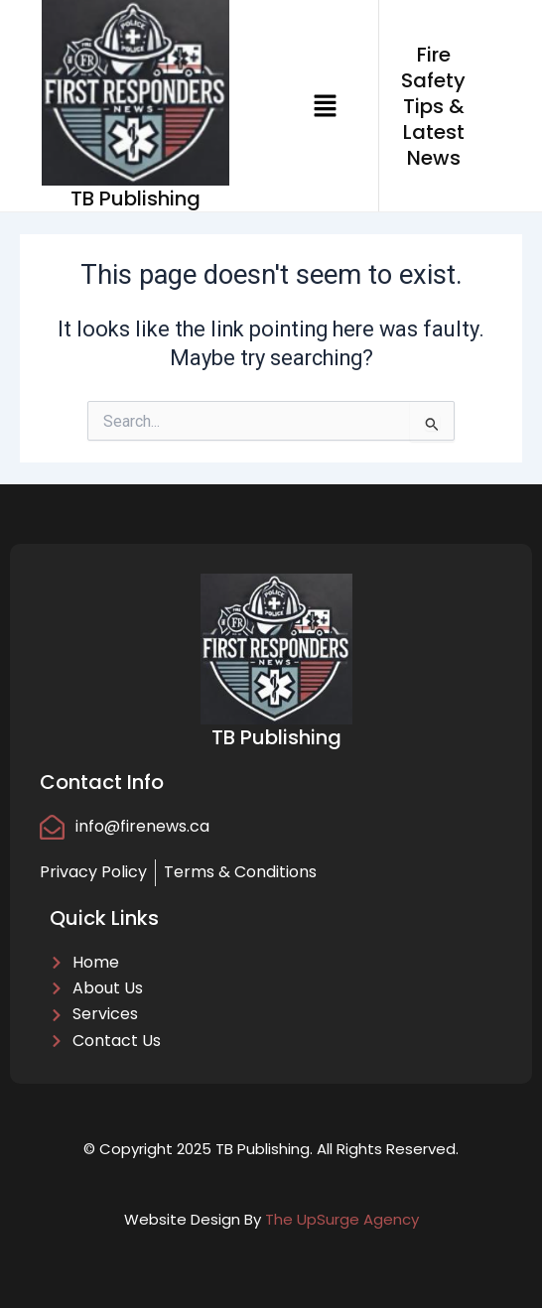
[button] (324, 105)
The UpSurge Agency (342, 1219)
